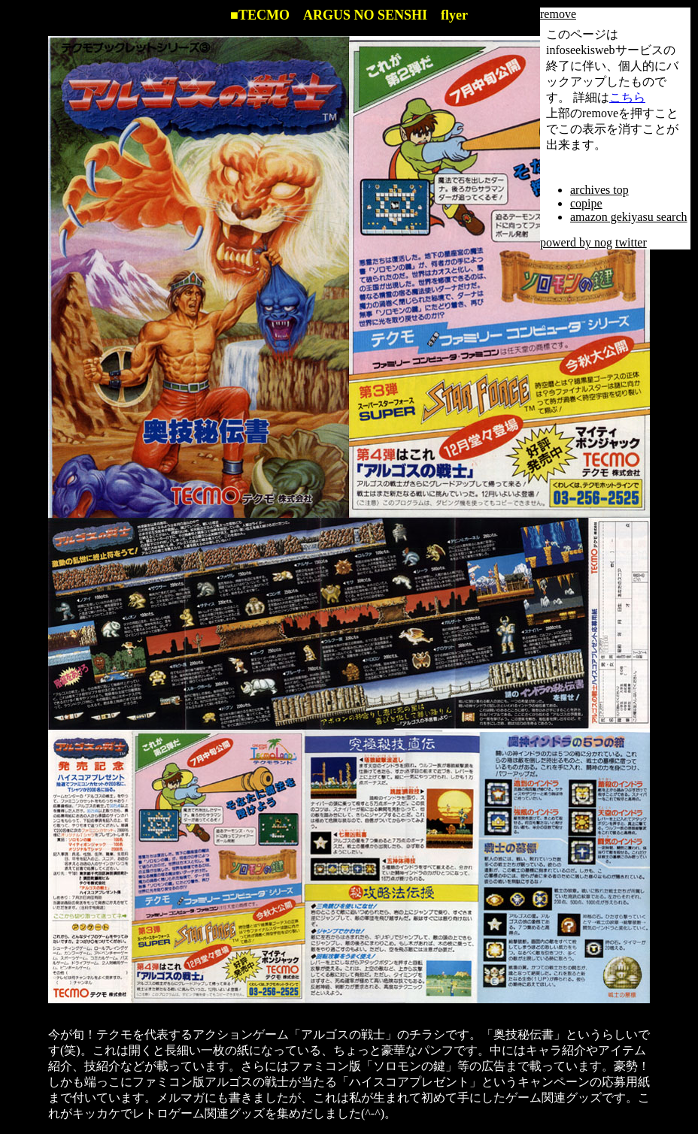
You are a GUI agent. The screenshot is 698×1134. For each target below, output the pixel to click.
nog (603, 242)
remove (558, 14)
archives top (599, 189)
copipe (586, 203)
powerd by (567, 242)
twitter (631, 242)
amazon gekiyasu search (628, 216)
